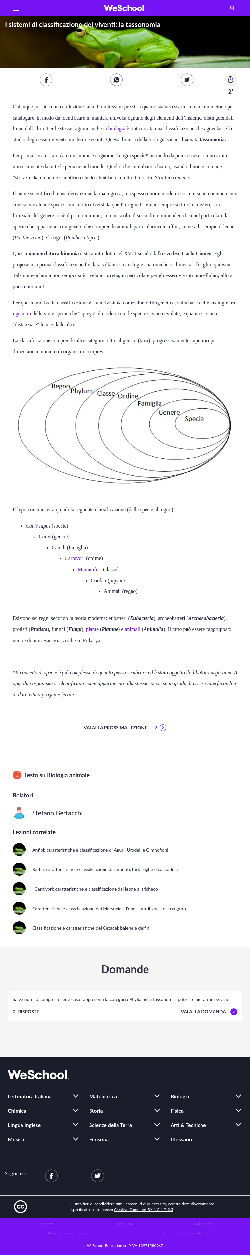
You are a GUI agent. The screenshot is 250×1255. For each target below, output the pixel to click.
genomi (23, 313)
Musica (16, 1139)
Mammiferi (90, 569)
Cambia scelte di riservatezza (183, 1233)
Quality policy (203, 1223)
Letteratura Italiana (30, 1096)
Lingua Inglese (24, 1125)
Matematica (103, 1096)
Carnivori (75, 558)
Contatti (47, 1223)
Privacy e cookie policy (66, 1233)
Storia (96, 1110)
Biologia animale (68, 775)
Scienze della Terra (110, 1125)
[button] (16, 8)
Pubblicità (125, 1223)
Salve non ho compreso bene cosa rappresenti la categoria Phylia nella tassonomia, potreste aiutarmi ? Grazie (121, 999)
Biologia (180, 1096)
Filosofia (99, 1139)
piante (93, 629)
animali (133, 629)
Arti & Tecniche (188, 1125)
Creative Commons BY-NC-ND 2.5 (143, 1209)
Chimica (17, 1110)
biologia (117, 128)
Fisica (177, 1110)
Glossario (181, 1139)
